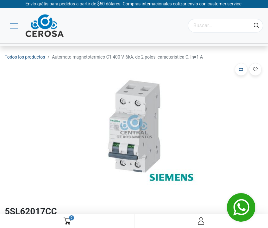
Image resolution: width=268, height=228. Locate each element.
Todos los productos (25, 57)
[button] (241, 69)
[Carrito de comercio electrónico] (67, 221)
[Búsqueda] (256, 25)
